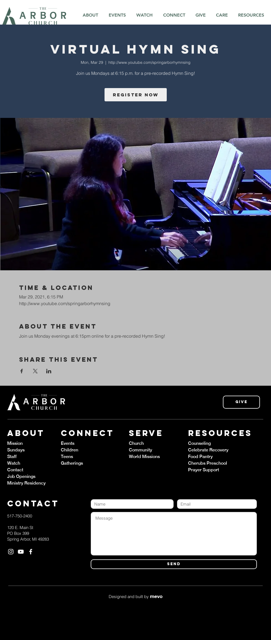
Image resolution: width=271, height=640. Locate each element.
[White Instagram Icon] (10, 551)
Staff (12, 456)
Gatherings (72, 463)
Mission (15, 443)
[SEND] (174, 564)
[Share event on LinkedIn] (48, 371)
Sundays (16, 450)
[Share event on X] (35, 371)
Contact (15, 469)
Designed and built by (136, 596)
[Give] (241, 402)
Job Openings (21, 476)
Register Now (135, 94)
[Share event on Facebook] (21, 371)
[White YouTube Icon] (20, 551)
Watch (13, 463)
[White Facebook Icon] (30, 551)
